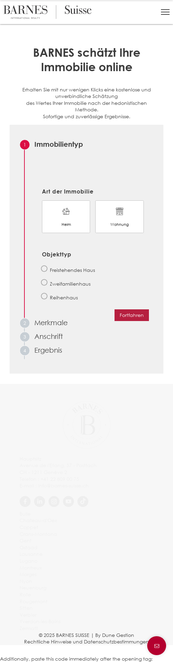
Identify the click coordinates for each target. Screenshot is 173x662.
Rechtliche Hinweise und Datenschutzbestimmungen (86, 641)
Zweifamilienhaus (70, 283)
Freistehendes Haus (72, 270)
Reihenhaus (64, 297)
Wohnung (119, 216)
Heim (66, 216)
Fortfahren (132, 315)
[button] (165, 12)
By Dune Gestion (114, 635)
